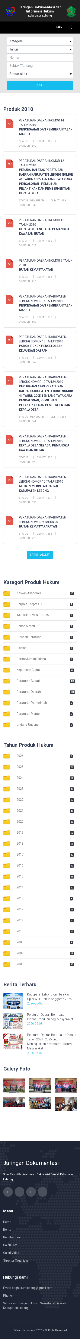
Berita (7, 1229)
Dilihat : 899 (58, 200)
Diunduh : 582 (27, 321)
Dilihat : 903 (44, 357)
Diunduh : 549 (27, 205)
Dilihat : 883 (58, 416)
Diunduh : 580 (27, 145)
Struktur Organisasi (16, 1260)
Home (7, 1222)
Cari (40, 85)
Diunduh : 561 (27, 421)
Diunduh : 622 (27, 245)
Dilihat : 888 (44, 533)
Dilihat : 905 (44, 141)
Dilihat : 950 (44, 457)
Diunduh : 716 (27, 538)
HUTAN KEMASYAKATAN (36, 269)
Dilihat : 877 (44, 317)
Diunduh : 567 (27, 362)
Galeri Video (11, 1253)
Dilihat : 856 (44, 276)
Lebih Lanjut (40, 555)
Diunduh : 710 (27, 281)
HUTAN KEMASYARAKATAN (38, 526)
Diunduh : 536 (27, 502)
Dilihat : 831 (44, 497)
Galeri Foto (10, 1245)
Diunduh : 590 (27, 461)
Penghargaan (12, 1237)
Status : (24, 141)
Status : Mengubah (31, 200)
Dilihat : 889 (44, 240)
